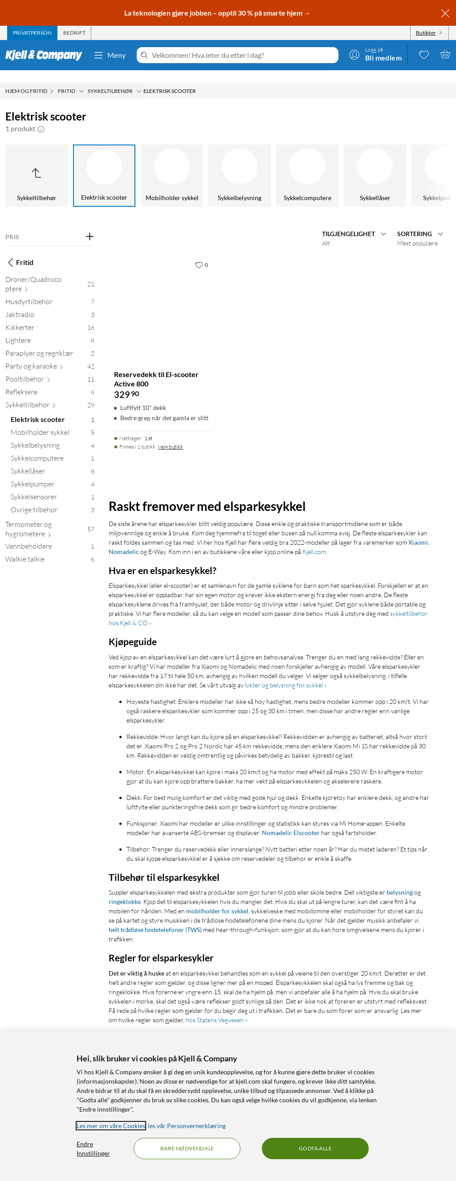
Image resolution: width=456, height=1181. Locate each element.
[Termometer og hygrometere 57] (49, 518)
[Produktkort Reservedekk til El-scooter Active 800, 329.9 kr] (162, 293)
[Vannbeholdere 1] (49, 535)
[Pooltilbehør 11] (49, 368)
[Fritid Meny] (81, 78)
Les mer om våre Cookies (111, 1125)
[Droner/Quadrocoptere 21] (49, 273)
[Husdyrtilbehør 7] (49, 291)
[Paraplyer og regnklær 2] (49, 342)
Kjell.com (314, 539)
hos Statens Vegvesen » (217, 1007)
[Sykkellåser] (375, 163)
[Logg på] (375, 54)
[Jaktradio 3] (49, 303)
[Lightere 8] (49, 329)
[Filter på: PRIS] (49, 224)
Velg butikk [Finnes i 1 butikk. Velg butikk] (170, 434)
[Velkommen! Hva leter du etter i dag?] (243, 55)
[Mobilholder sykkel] (172, 163)
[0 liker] (201, 252)
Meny (109, 55)
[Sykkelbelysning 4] (52, 434)
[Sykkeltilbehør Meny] (138, 78)
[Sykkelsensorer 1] (52, 486)
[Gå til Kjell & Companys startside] (46, 55)
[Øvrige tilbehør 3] (52, 499)
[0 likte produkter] (424, 54)
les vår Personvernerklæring (187, 1125)
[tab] (32, 33)
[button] (41, 116)
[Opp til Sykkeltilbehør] (36, 163)
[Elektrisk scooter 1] (52, 408)
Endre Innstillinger (93, 1148)
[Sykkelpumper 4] (52, 473)
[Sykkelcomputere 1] (52, 447)
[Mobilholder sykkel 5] (52, 421)
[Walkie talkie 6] (49, 548)
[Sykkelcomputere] (307, 163)
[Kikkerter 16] (49, 316)
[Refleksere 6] (49, 381)
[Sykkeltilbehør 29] (49, 394)
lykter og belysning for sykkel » (286, 672)
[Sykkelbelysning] (239, 163)
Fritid (19, 250)
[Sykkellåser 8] (52, 460)
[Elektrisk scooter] (104, 163)
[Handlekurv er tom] (445, 54)
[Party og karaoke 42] (49, 355)
